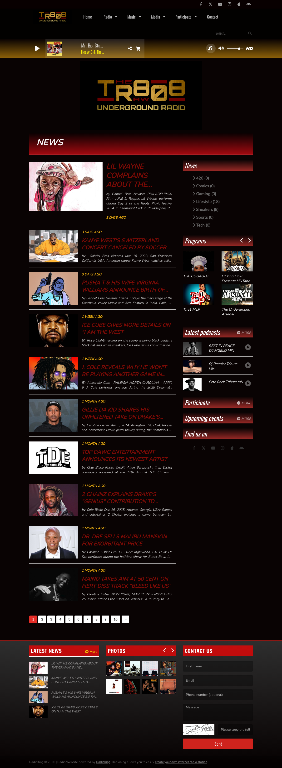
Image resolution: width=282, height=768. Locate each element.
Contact (212, 17)
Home (87, 17)
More (244, 333)
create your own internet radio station (181, 762)
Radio (108, 17)
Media (155, 17)
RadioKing (103, 762)
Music (131, 17)
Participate (183, 17)
